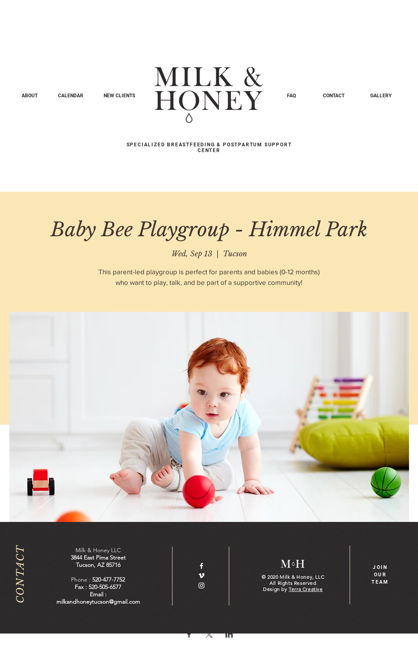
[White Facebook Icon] (201, 566)
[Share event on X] (209, 634)
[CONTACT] (333, 96)
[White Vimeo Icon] (201, 576)
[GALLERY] (380, 96)
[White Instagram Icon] (201, 585)
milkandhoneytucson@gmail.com (98, 601)
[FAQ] (291, 96)
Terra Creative (305, 589)
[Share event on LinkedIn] (229, 634)
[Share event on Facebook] (189, 634)
